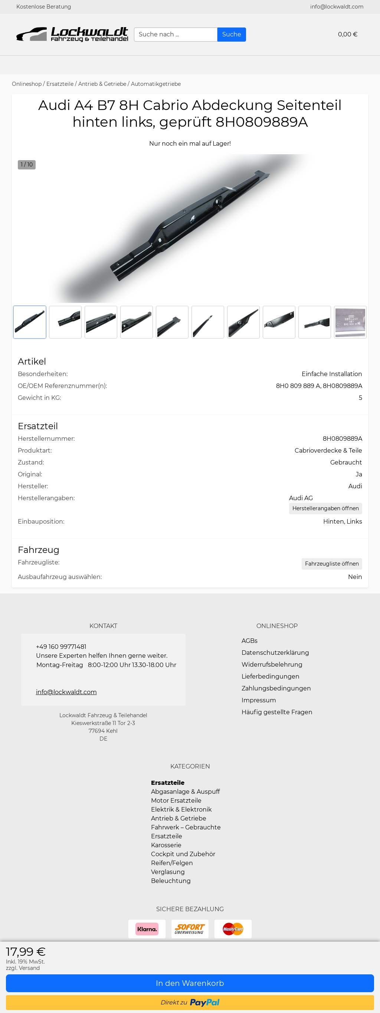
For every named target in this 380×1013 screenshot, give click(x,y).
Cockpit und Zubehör (183, 854)
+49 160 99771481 (61, 646)
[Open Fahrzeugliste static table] (332, 564)
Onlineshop (27, 84)
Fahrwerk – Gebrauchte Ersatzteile (186, 832)
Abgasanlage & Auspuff (185, 791)
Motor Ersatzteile (176, 800)
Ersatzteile (59, 84)
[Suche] (231, 34)
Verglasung (168, 872)
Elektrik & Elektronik (181, 809)
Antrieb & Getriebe (102, 84)
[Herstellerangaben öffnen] (325, 508)
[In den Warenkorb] (190, 983)
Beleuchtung (171, 880)
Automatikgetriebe (156, 84)
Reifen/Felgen (172, 863)
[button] (370, 65)
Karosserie (166, 845)
